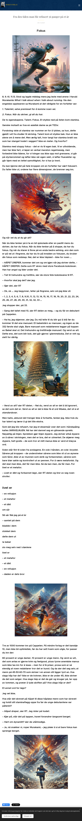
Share (6, 804)
